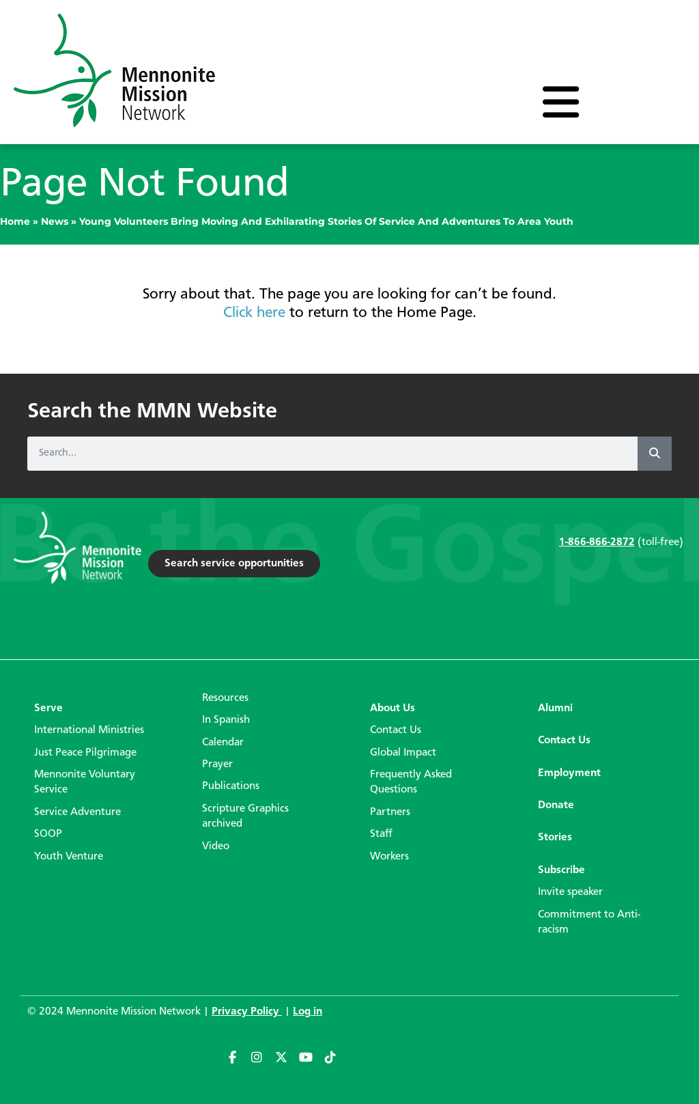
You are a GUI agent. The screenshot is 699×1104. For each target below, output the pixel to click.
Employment (569, 773)
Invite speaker (570, 892)
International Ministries (89, 730)
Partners (390, 812)
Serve (48, 708)
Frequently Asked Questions (411, 782)
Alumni (555, 708)
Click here (254, 312)
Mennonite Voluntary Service (84, 782)
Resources (225, 698)
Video (215, 846)
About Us (392, 708)
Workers (389, 856)
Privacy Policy (247, 1011)
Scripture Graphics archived (245, 816)
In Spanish (226, 720)
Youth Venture (68, 856)
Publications (230, 786)
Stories (555, 837)
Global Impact (403, 752)
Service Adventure (77, 812)
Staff (381, 834)
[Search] (655, 454)
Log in (307, 1011)
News (54, 221)
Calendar (223, 742)
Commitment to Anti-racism (589, 922)
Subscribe (561, 870)
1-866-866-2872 (597, 542)
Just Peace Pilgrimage (85, 752)
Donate (556, 805)
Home (15, 221)
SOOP (48, 834)
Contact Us (395, 730)
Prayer (217, 764)
